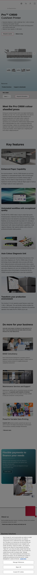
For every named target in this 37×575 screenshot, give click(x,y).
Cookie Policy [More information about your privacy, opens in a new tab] (23, 559)
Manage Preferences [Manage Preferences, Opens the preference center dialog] (18, 562)
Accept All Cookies (18, 572)
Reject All (18, 567)
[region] (18, 555)
